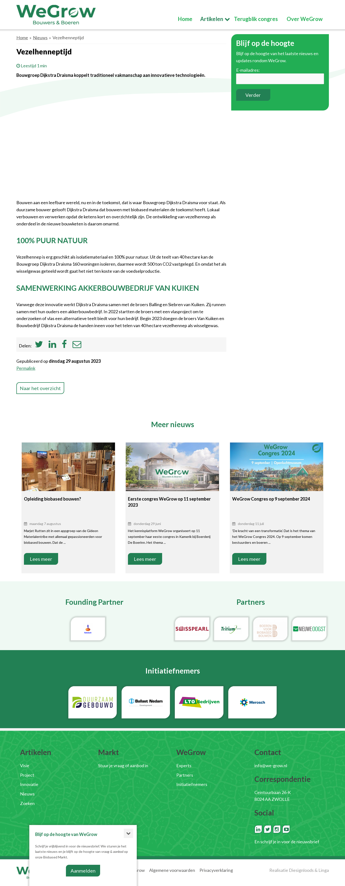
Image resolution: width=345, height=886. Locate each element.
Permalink (25, 368)
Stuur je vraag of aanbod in (123, 765)
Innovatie (29, 784)
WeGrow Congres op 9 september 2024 (271, 499)
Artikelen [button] (211, 19)
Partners (184, 775)
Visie (24, 765)
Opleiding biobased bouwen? (52, 499)
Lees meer (41, 559)
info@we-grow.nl (270, 765)
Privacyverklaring (216, 870)
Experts (183, 765)
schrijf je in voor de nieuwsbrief (289, 841)
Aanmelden (83, 871)
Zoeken (27, 803)
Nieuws (40, 37)
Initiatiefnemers (191, 784)
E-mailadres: (248, 70)
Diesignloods (301, 870)
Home (22, 37)
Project (27, 775)
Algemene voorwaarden (172, 870)
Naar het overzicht (40, 388)
